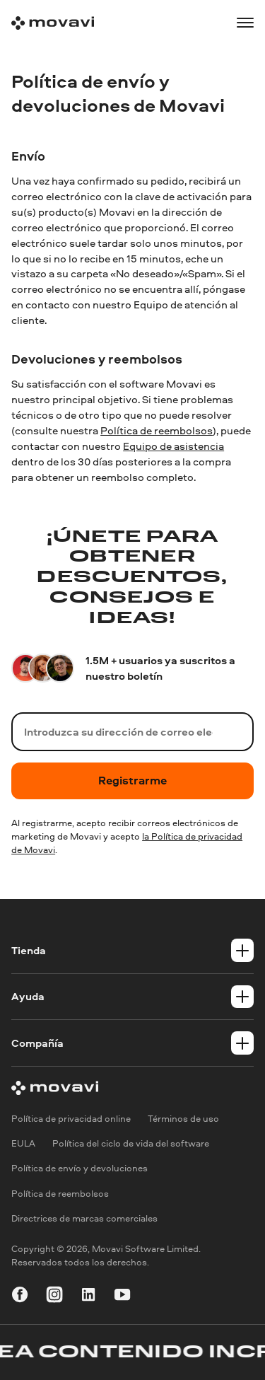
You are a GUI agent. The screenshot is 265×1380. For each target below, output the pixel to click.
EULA (23, 1143)
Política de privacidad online (71, 1118)
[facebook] (19, 1296)
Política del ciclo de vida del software (130, 1143)
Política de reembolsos (156, 430)
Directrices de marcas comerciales (84, 1218)
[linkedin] (88, 1296)
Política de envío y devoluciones (79, 1168)
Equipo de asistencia (173, 446)
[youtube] (122, 1296)
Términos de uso (183, 1118)
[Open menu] (245, 22)
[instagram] (54, 1296)
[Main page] (52, 23)
